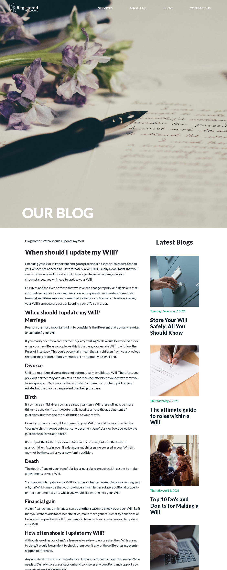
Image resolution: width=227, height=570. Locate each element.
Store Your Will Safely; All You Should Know (168, 326)
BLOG (168, 8)
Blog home (32, 241)
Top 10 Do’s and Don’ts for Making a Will (174, 505)
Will (89, 269)
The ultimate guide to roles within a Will (173, 416)
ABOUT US (138, 8)
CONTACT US (200, 8)
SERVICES (105, 8)
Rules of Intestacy (37, 351)
